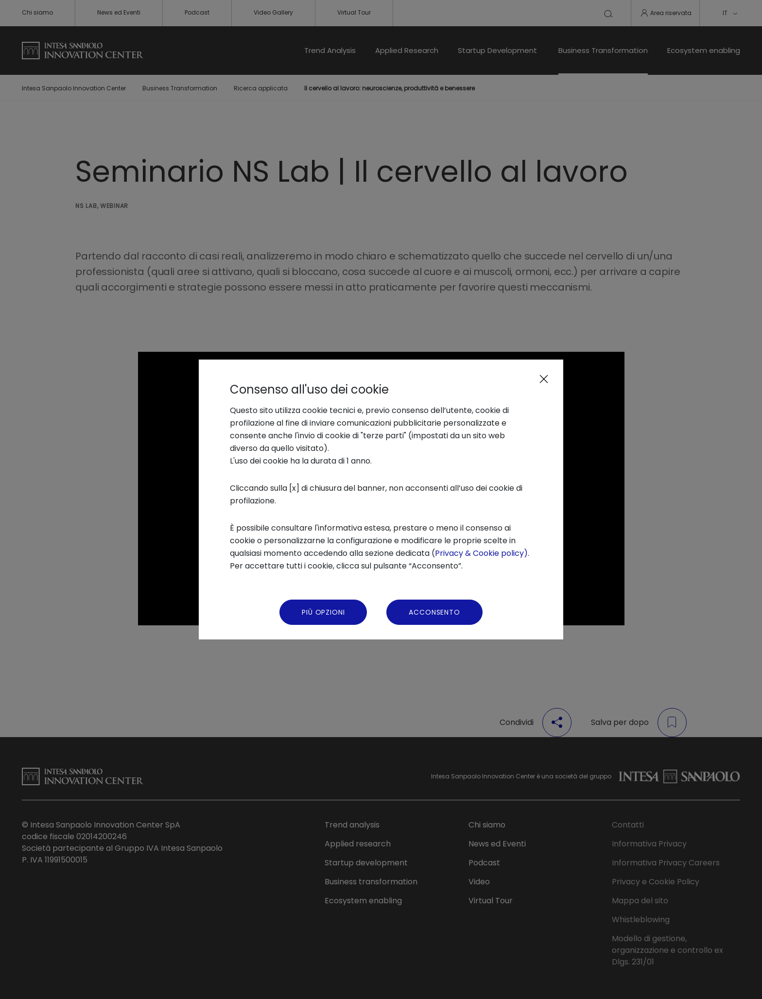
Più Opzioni (323, 612)
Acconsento (434, 612)
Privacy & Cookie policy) (481, 553)
